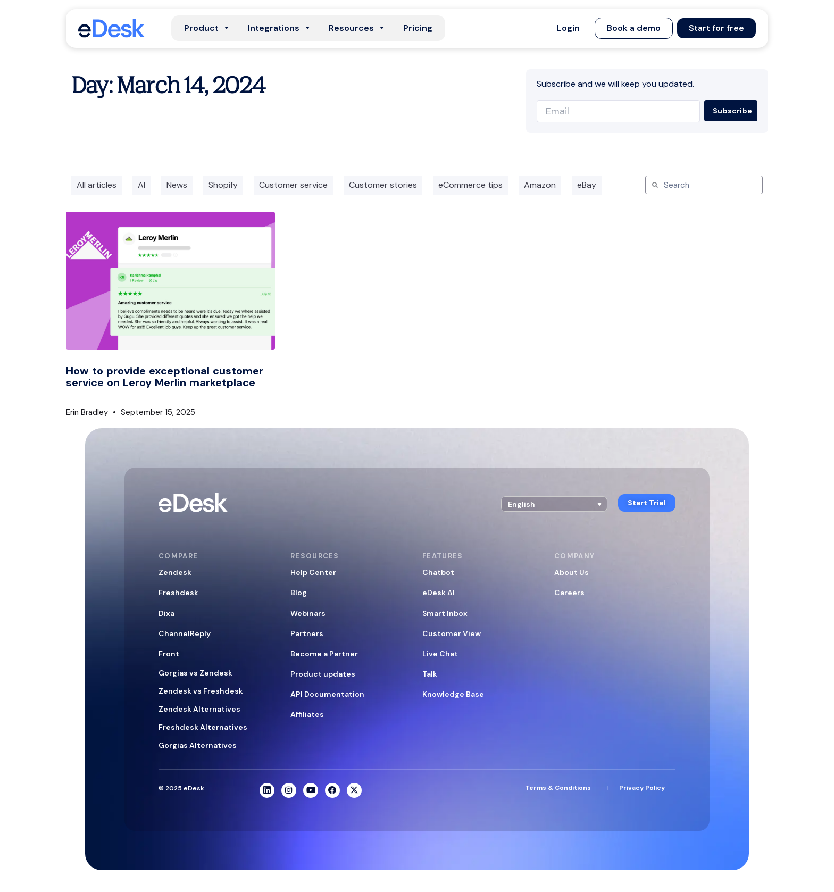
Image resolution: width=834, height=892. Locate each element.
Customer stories (383, 184)
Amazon (540, 184)
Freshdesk (178, 592)
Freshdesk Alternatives (203, 727)
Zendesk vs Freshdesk (201, 691)
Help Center (313, 572)
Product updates (322, 674)
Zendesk (175, 572)
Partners (306, 633)
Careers (569, 592)
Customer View (451, 633)
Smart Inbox (445, 613)
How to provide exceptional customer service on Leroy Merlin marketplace (164, 376)
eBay (586, 184)
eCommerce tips (470, 184)
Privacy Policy (642, 788)
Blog (298, 592)
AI (141, 184)
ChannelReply (185, 633)
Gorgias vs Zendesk (195, 673)
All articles (96, 184)
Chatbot (438, 572)
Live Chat (440, 653)
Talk (429, 674)
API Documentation (327, 694)
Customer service (293, 184)
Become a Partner (324, 653)
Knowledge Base (453, 694)
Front (169, 653)
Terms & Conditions (558, 788)
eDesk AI (438, 592)
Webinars (308, 613)
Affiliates (307, 714)
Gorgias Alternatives (198, 745)
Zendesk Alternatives (199, 709)
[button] (568, 28)
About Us (571, 572)
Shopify (223, 184)
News (176, 184)
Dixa (166, 613)
